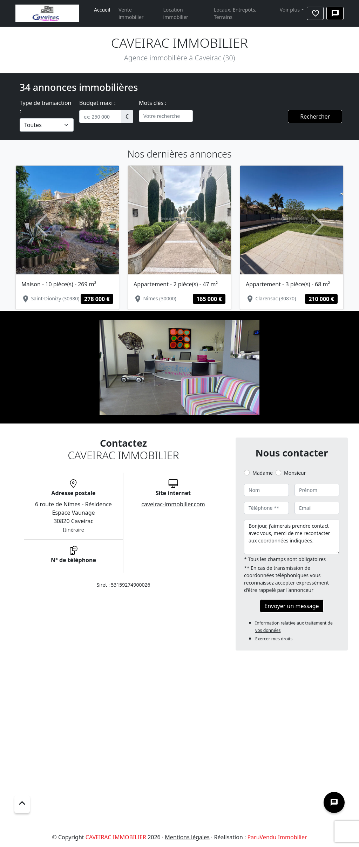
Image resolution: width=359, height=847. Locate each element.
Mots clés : (153, 103)
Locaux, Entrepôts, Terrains (235, 13)
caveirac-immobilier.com (173, 504)
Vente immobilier (130, 13)
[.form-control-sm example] (100, 116)
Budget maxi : (97, 103)
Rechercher (315, 116)
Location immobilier (175, 13)
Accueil (102, 9)
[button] (41, 225)
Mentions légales (187, 837)
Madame (262, 472)
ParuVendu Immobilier (277, 837)
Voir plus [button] (290, 9)
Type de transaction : (46, 107)
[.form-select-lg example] (47, 125)
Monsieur (295, 472)
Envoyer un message (291, 606)
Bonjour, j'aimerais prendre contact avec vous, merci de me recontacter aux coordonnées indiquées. (291, 537)
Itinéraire (73, 529)
